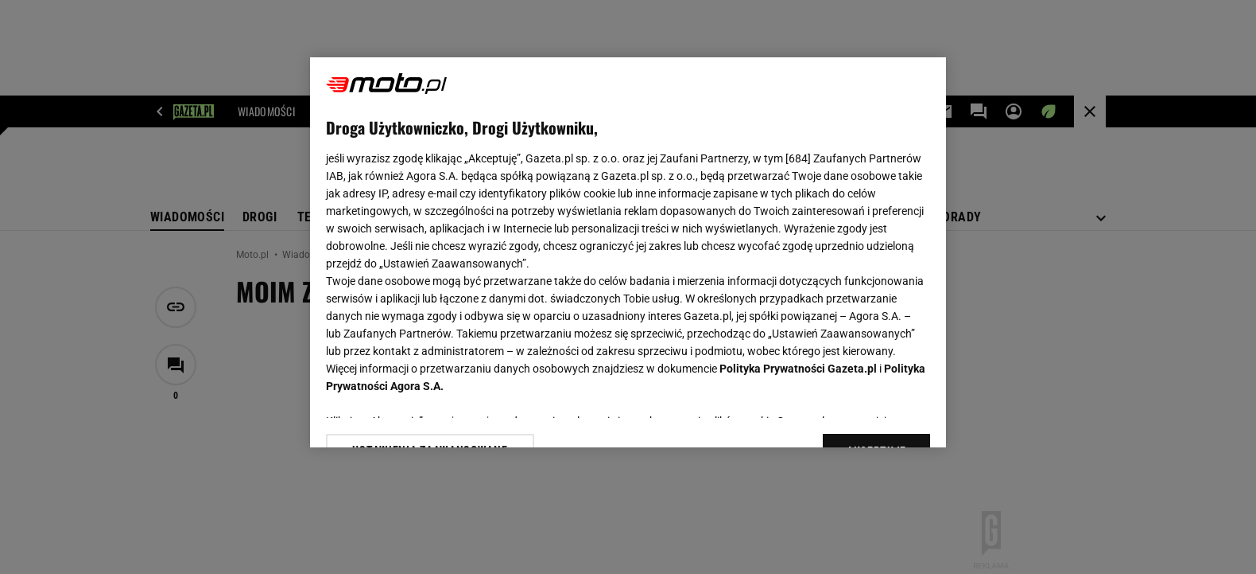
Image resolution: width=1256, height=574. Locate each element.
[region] (628, 252)
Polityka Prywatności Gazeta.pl (798, 368)
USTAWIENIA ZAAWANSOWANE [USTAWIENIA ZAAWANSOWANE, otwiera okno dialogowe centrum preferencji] (429, 415)
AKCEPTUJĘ (876, 416)
